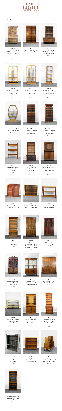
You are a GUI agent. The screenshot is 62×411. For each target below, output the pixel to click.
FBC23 (31, 114)
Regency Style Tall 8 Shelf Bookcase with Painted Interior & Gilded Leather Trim (49, 322)
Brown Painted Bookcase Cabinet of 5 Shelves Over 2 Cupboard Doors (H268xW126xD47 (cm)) (31, 170)
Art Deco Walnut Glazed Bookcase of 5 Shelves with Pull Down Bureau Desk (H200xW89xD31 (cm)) (31, 131)
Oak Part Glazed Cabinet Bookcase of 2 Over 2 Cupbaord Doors (31, 321)
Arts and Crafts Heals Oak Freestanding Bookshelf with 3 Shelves (13, 169)
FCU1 (49, 266)
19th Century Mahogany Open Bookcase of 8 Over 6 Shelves (31, 51)
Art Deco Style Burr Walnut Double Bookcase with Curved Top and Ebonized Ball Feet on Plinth (13, 93)
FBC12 (31, 343)
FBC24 (49, 228)
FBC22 (49, 114)
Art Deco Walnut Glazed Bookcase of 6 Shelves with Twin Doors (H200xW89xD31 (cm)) (49, 131)
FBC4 (31, 191)
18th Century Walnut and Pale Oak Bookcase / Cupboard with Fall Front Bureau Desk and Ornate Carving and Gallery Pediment (13, 53)
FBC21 (31, 153)
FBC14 (49, 153)
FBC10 (13, 343)
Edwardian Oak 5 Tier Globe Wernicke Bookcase (13, 243)
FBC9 (31, 36)
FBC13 (13, 305)
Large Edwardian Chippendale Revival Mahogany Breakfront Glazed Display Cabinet (31, 283)
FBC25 (13, 36)
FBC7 (13, 382)
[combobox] (14, 20)
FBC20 (31, 76)
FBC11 (13, 153)
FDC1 (31, 266)
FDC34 (49, 36)
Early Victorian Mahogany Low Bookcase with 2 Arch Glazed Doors (13, 207)
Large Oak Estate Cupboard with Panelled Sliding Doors (49, 282)
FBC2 (13, 191)
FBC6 (31, 305)
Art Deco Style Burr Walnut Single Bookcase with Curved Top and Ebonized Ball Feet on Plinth (49, 93)
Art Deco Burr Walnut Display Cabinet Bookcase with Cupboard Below (49, 52)
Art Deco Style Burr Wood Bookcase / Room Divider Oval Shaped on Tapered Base (13, 130)
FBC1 (49, 191)
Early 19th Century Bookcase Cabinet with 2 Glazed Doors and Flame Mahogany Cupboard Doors (49, 170)
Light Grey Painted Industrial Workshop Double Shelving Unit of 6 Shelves (13, 321)
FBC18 (49, 76)
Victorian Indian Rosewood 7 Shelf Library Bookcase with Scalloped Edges (13, 398)
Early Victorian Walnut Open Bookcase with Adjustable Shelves (30, 207)
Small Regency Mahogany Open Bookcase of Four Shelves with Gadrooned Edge (31, 360)
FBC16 (13, 266)
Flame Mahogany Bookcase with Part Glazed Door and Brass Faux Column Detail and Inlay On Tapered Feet (31, 245)
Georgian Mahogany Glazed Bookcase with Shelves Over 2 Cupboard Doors (13, 282)
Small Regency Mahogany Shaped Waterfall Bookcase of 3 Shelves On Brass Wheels (49, 359)
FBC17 (13, 114)
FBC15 (31, 228)
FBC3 (13, 228)
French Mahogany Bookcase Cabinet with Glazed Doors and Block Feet (49, 244)
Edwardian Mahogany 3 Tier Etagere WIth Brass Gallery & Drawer (49, 207)
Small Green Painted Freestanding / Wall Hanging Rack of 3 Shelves (13, 359)
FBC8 (49, 343)
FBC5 (49, 305)
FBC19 (13, 76)
